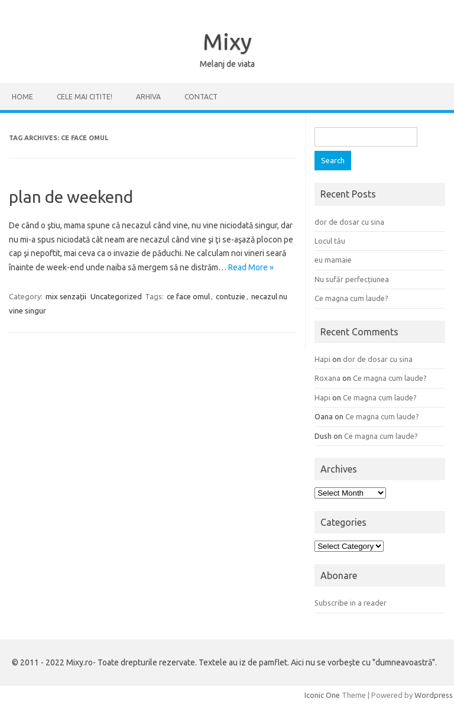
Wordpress (433, 695)
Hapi (322, 359)
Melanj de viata (227, 64)
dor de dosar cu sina (349, 222)
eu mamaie (333, 260)
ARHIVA (148, 97)
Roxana (327, 378)
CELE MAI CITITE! (84, 97)
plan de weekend (71, 196)
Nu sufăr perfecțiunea (351, 279)
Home (22, 97)
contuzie (230, 296)
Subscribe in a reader (350, 603)
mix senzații (66, 296)
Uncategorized (116, 296)
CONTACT (201, 97)
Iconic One (322, 695)
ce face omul (188, 296)
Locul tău (329, 241)
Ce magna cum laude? (351, 298)
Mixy (227, 41)
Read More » (251, 267)
